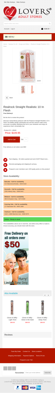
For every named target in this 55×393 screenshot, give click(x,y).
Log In (13, 29)
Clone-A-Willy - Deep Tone (45, 319)
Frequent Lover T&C (26, 360)
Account (6, 29)
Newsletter (19, 373)
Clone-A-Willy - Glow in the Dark (29, 319)
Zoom (39, 81)
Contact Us (26, 352)
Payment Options (28, 356)
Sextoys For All (13, 44)
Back (9, 98)
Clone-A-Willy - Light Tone (13, 319)
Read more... (44, 159)
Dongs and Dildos (24, 44)
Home (5, 44)
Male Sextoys (21, 2)
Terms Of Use (40, 356)
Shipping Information (14, 356)
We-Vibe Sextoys (9, 2)
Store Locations (37, 352)
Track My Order (16, 352)
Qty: (22, 139)
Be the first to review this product (13, 117)
